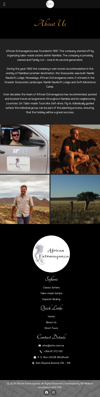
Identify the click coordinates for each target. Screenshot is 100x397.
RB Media (85, 383)
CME (59, 387)
